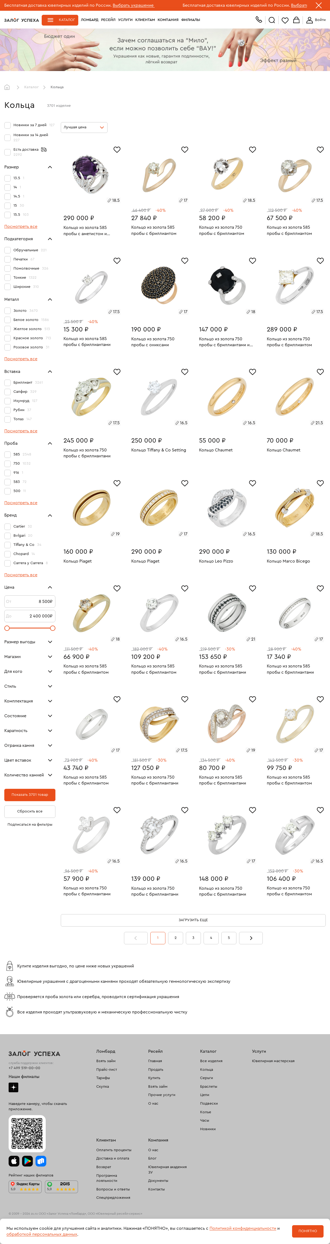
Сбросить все (29, 811)
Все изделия (211, 1061)
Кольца (206, 1070)
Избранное (285, 20)
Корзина (296, 20)
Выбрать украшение (134, 5)
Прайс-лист (106, 1070)
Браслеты (208, 1086)
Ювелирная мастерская (273, 1061)
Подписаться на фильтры (30, 824)
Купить (154, 1078)
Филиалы (190, 20)
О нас (153, 1103)
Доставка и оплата (112, 1158)
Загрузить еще (193, 920)
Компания (168, 20)
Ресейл (108, 20)
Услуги (125, 20)
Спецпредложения (113, 1198)
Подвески (209, 1103)
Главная (8, 87)
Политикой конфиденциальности (243, 1228)
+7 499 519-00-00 (24, 1068)
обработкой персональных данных (41, 1234)
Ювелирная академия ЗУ (167, 1169)
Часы (204, 1120)
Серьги (206, 1078)
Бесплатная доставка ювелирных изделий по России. (58, 5)
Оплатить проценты (114, 1150)
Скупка (102, 1086)
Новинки (208, 1129)
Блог (152, 1158)
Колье (205, 1112)
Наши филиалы (24, 1077)
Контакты (156, 1189)
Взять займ (106, 1061)
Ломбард (89, 20)
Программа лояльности (106, 1178)
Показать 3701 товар (30, 795)
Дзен (13, 1087)
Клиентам (145, 20)
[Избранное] (117, 149)
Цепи (204, 1095)
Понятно (308, 1231)
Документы (158, 1181)
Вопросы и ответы (113, 1189)
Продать (155, 1070)
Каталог (67, 20)
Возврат (103, 1167)
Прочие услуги (161, 1095)
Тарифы (103, 1078)
